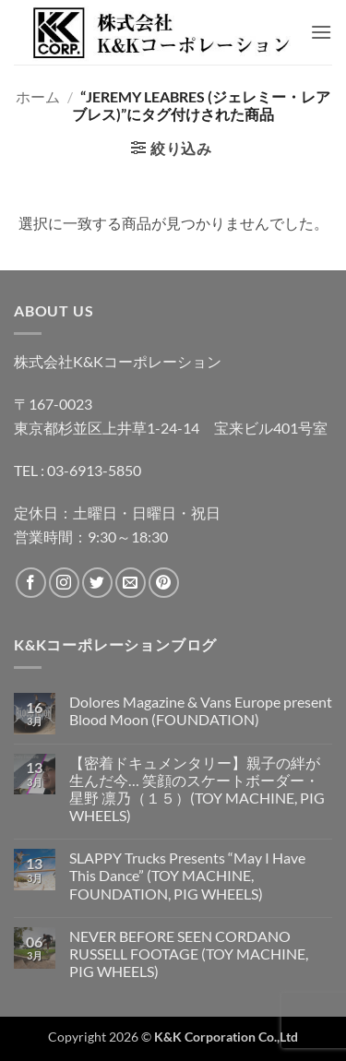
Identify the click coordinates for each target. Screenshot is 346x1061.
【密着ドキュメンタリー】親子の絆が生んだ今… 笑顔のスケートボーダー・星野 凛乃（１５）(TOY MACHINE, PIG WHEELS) (197, 789)
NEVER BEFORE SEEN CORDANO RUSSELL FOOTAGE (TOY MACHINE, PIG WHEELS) (188, 953)
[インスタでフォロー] (64, 582)
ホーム (38, 96)
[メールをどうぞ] (130, 582)
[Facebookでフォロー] (31, 582)
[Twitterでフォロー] (97, 582)
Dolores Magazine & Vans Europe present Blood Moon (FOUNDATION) (200, 710)
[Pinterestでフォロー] (164, 582)
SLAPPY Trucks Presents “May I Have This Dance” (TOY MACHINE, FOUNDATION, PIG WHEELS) (187, 875)
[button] (321, 31)
